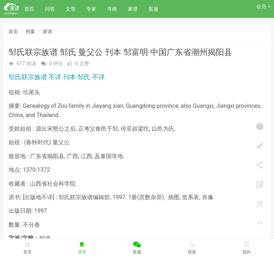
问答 (50, 9)
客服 (153, 9)
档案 (30, 31)
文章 (71, 9)
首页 (29, 9)
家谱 (133, 9)
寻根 (112, 9)
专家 (91, 9)
